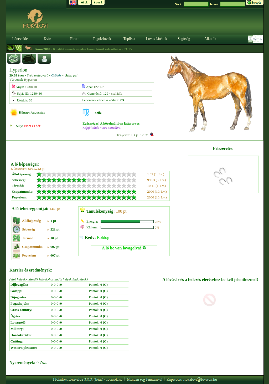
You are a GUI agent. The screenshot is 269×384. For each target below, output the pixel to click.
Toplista (129, 39)
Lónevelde (20, 39)
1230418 (31, 87)
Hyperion (30, 79)
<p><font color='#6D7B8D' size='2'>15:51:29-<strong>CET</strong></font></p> (255, 39)
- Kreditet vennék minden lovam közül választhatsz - (88, 49)
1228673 (100, 87)
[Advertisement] (98, 149)
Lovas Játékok (156, 39)
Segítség (184, 39)
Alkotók (210, 39)
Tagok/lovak (102, 39)
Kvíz (47, 39)
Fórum (74, 39)
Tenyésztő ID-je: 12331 (133, 135)
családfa (116, 93)
